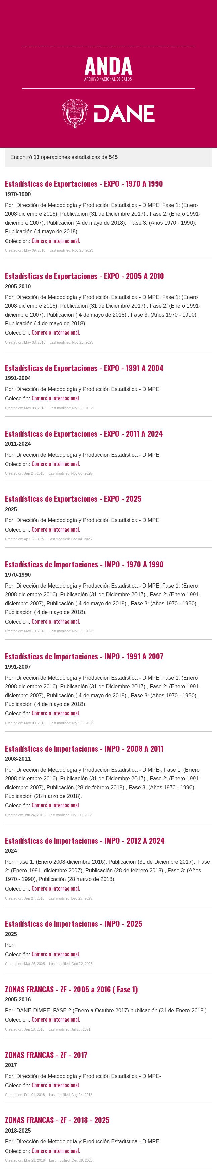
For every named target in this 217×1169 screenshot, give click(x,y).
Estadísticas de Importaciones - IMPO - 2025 (73, 923)
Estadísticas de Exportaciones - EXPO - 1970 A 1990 (84, 183)
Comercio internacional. (56, 241)
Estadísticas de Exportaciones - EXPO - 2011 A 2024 (84, 433)
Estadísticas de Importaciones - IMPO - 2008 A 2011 (84, 748)
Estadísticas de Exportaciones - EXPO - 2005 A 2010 (84, 275)
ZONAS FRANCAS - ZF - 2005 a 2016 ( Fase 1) (71, 989)
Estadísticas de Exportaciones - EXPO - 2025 (73, 498)
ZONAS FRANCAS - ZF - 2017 (46, 1054)
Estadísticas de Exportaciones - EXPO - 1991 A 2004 (84, 367)
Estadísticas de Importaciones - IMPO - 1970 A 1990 (84, 564)
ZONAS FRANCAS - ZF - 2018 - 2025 (57, 1119)
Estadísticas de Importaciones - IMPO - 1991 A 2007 (84, 656)
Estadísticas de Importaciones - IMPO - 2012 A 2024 (85, 840)
